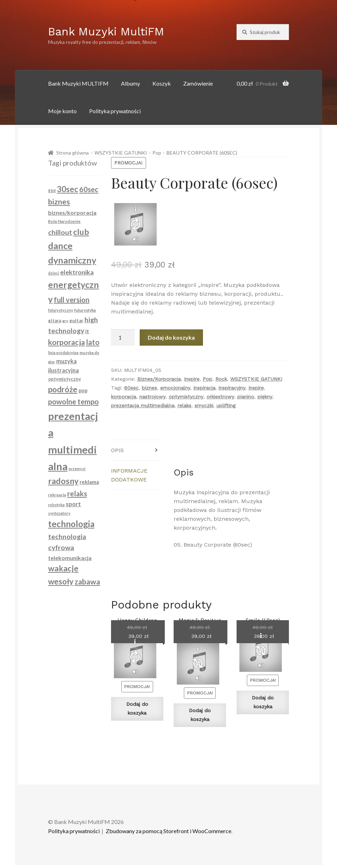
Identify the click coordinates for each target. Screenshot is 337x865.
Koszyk (161, 83)
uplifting (226, 405)
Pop (156, 153)
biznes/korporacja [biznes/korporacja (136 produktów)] (72, 212)
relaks (184, 405)
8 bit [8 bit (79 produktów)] (52, 190)
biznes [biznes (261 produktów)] (59, 201)
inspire (256, 388)
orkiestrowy (220, 396)
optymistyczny (186, 396)
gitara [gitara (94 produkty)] (54, 320)
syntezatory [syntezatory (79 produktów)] (59, 513)
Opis (117, 450)
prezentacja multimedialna (142, 405)
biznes (149, 388)
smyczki (203, 405)
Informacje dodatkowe (129, 475)
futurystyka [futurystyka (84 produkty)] (85, 309)
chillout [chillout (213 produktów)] (60, 232)
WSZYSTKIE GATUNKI (120, 153)
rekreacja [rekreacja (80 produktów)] (57, 494)
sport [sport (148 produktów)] (73, 504)
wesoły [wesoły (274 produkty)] (61, 581)
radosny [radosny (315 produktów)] (63, 481)
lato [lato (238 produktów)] (92, 342)
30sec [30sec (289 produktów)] (67, 189)
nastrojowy (152, 396)
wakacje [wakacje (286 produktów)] (63, 568)
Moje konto (62, 111)
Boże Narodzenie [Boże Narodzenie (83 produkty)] (64, 221)
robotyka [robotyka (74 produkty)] (56, 504)
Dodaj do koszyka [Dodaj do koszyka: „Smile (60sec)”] (263, 702)
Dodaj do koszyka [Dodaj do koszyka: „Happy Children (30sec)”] (137, 708)
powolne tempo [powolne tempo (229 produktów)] (73, 401)
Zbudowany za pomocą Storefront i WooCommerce (168, 830)
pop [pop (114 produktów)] (83, 390)
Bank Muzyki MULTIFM (78, 83)
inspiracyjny (232, 388)
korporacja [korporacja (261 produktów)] (66, 342)
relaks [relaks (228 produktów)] (77, 493)
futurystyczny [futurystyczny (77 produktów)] (60, 310)
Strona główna (72, 153)
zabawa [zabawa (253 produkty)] (87, 581)
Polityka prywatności (115, 111)
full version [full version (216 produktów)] (71, 299)
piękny (264, 396)
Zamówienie (198, 83)
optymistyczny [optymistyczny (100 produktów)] (64, 379)
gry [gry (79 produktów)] (65, 320)
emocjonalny (175, 388)
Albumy (130, 83)
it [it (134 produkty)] (87, 331)
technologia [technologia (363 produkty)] (71, 524)
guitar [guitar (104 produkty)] (76, 320)
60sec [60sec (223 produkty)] (88, 189)
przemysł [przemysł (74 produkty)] (77, 468)
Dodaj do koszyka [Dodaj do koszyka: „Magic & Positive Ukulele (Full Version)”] (200, 715)
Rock (221, 379)
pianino (245, 396)
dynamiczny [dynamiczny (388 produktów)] (72, 260)
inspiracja (204, 388)
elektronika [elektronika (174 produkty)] (77, 272)
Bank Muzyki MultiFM (106, 31)
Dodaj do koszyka (171, 337)
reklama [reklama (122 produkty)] (89, 482)
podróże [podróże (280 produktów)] (62, 389)
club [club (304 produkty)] (81, 232)
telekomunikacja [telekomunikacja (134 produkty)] (70, 557)
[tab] (137, 450)
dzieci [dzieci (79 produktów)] (53, 273)
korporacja (123, 396)
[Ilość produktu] (123, 337)
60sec (131, 388)
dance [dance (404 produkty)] (60, 245)
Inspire (191, 379)
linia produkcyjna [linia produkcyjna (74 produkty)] (63, 352)
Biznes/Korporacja (159, 379)
